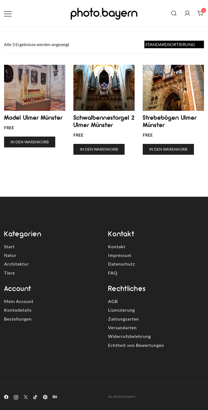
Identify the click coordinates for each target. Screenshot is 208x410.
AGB (113, 301)
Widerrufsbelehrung (129, 336)
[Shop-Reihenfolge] (174, 44)
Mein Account (19, 301)
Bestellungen (18, 318)
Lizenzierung (121, 309)
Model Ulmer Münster (33, 117)
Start (9, 246)
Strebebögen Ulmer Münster (169, 121)
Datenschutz (121, 263)
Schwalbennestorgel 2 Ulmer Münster (103, 121)
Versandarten (122, 327)
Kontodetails (18, 309)
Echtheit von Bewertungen (136, 345)
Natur (10, 255)
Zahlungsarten (123, 318)
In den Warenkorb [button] (30, 142)
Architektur (16, 263)
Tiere (9, 272)
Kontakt (116, 246)
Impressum (119, 255)
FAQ (113, 272)
